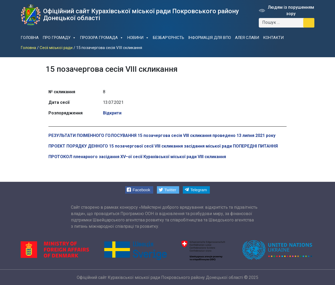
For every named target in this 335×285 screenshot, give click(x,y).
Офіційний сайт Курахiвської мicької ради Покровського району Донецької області (160, 277)
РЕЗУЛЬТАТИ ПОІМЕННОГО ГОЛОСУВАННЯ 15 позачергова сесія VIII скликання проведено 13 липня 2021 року (161, 135)
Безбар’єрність (168, 37)
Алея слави (247, 37)
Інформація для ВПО (209, 37)
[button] (139, 189)
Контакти (273, 37)
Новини (138, 38)
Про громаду (59, 38)
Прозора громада (101, 38)
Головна (30, 37)
